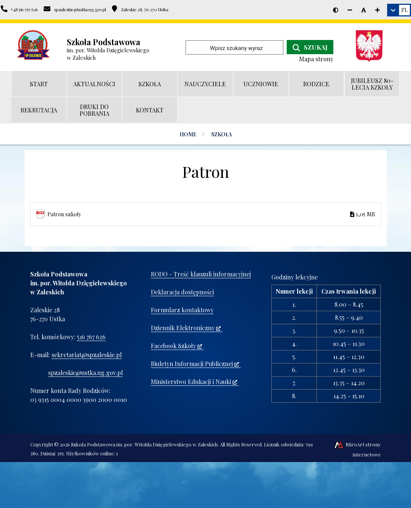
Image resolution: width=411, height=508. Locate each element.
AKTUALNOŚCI (94, 84)
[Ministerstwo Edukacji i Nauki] (372, 46)
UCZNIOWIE (260, 84)
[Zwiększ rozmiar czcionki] (377, 10)
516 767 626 (91, 337)
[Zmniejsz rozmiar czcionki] (350, 10)
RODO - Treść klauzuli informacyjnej (201, 274)
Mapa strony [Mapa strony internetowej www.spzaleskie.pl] (316, 59)
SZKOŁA (149, 84)
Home (188, 134)
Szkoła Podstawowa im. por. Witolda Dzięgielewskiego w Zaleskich (144, 444)
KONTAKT (150, 110)
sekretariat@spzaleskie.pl (87, 355)
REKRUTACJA (39, 110)
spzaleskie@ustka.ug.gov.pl (85, 373)
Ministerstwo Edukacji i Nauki (194, 381)
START (39, 84)
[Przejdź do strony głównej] (33, 45)
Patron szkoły (211, 214)
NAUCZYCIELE (205, 84)
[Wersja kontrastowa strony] (335, 10)
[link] (399, 10)
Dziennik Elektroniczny (186, 328)
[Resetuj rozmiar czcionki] (364, 10)
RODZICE (316, 84)
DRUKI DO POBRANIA (94, 110)
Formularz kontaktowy (182, 310)
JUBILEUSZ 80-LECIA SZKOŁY (372, 84)
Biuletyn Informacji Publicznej (195, 364)
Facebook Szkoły (176, 346)
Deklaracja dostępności (182, 292)
